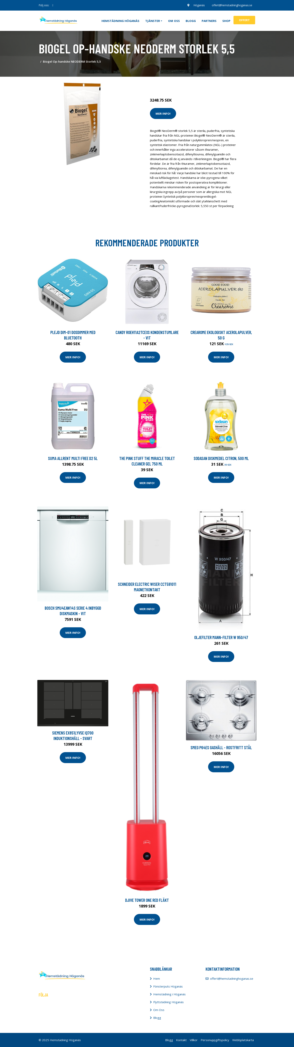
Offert (244, 20)
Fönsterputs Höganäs (168, 986)
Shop (226, 21)
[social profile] (53, 5)
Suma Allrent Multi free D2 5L (73, 458)
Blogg (191, 21)
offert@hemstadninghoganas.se (232, 5)
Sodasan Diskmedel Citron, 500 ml (221, 458)
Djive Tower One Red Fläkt (147, 900)
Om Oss (158, 1010)
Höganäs (199, 5)
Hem (156, 978)
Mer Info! (163, 113)
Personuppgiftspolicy (215, 1040)
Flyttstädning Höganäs (168, 1002)
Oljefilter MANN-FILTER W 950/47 (221, 637)
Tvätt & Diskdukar (198, 84)
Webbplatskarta (243, 1040)
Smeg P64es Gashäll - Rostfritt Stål (221, 747)
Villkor (194, 1040)
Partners (209, 21)
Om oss (174, 21)
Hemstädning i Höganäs (169, 994)
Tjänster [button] (152, 21)
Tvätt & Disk (176, 84)
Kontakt (181, 1040)
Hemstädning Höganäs (120, 21)
